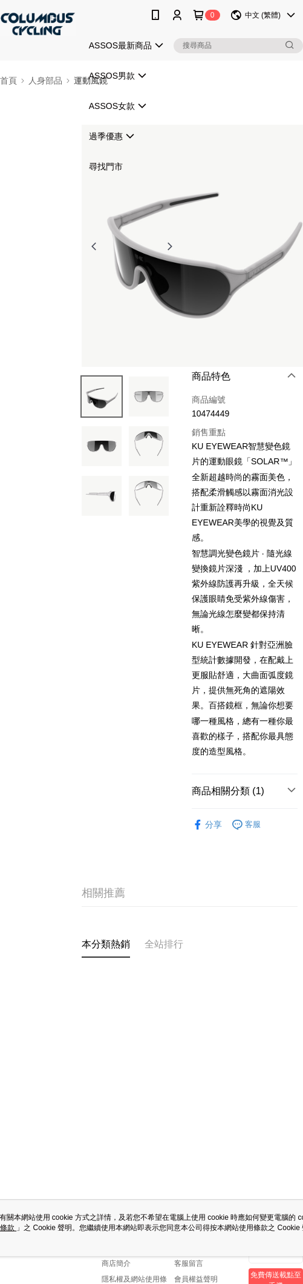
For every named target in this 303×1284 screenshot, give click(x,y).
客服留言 (188, 1263)
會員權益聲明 (196, 1279)
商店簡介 (116, 1263)
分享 (207, 824)
